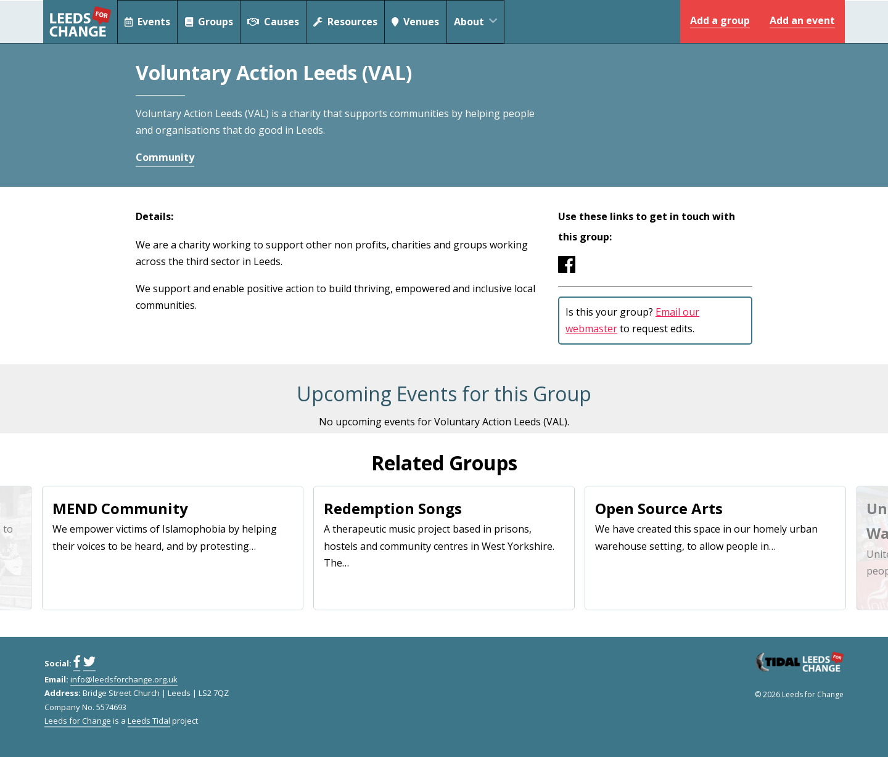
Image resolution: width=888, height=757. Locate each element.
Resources (347, 21)
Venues (419, 21)
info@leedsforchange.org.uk (124, 679)
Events (148, 21)
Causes (275, 21)
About (482, 21)
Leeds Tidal (149, 720)
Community (165, 157)
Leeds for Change (80, 21)
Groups (210, 21)
